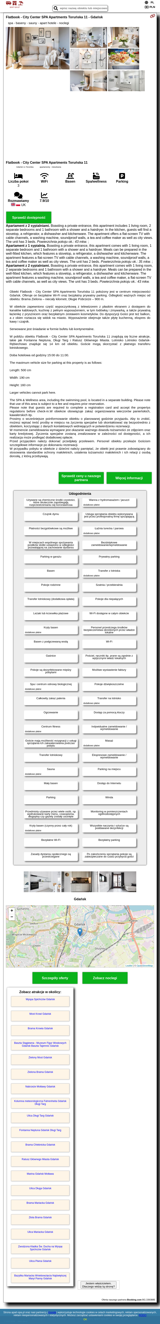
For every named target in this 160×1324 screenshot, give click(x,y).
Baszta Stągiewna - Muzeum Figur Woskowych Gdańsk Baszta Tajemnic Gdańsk (40, 1044)
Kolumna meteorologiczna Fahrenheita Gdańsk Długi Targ (40, 1102)
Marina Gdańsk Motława (40, 1173)
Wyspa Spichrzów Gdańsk (40, 999)
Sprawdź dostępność (28, 217)
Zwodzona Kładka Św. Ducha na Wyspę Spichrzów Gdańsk (40, 1248)
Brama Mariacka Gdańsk (40, 1202)
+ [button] (11, 911)
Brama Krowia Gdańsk (40, 1028)
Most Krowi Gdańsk (40, 1013)
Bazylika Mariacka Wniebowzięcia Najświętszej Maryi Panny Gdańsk (40, 1277)
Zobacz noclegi (105, 978)
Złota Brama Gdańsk (40, 1217)
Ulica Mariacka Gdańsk (40, 1232)
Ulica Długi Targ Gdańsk (40, 1115)
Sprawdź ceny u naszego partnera (81, 478)
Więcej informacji (129, 478)
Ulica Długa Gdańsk (40, 1188)
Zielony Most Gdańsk (40, 1057)
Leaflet (129, 965)
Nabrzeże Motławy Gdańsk (40, 1086)
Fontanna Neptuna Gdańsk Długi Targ (40, 1130)
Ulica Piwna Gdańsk (40, 1261)
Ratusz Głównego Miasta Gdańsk (40, 1159)
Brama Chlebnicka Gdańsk (40, 1144)
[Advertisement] (80, 125)
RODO (142, 1315)
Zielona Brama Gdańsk (40, 1072)
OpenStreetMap (145, 965)
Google (52, 1312)
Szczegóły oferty (55, 978)
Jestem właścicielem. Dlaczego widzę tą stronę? (98, 1285)
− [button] (11, 917)
